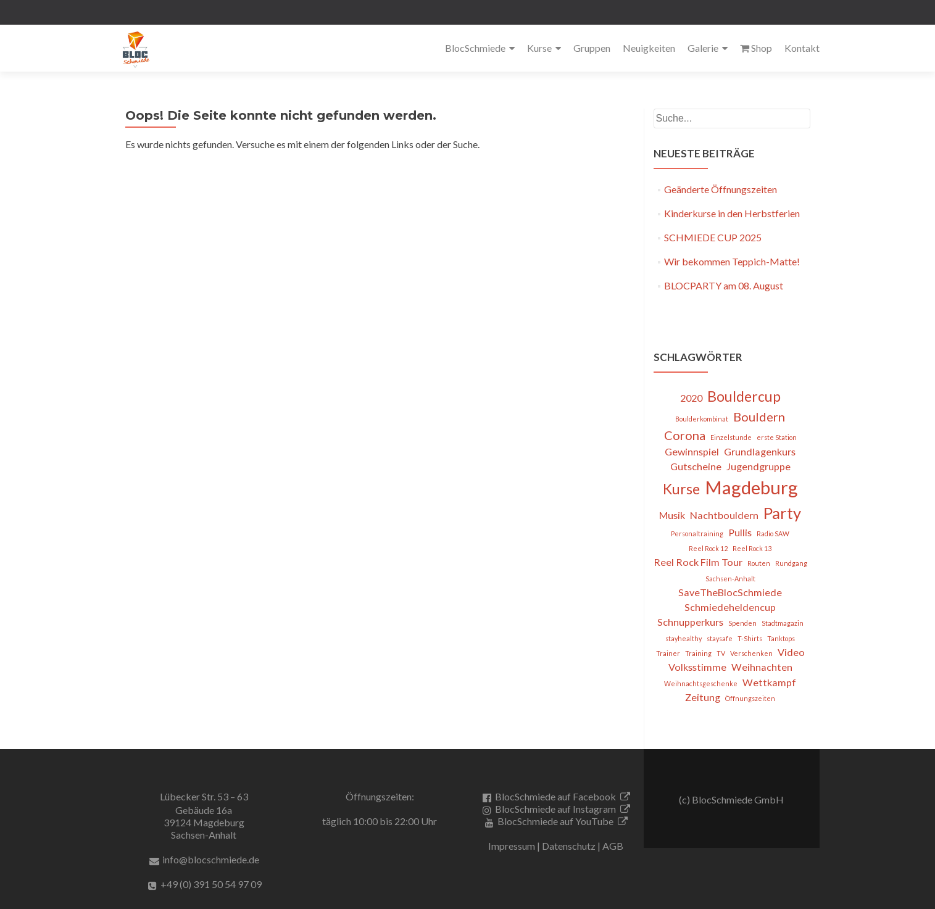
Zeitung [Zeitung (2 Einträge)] (702, 697)
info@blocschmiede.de (210, 859)
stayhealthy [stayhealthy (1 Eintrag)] (683, 638)
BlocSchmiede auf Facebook (555, 796)
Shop (756, 48)
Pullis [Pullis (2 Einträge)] (740, 532)
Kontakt (802, 48)
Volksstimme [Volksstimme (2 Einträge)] (697, 667)
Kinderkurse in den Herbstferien (732, 213)
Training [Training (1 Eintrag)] (698, 653)
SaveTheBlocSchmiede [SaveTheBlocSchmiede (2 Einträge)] (730, 592)
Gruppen (591, 48)
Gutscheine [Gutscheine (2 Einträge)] (695, 466)
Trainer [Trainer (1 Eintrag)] (668, 653)
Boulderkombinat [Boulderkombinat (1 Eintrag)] (701, 419)
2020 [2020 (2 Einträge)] (691, 398)
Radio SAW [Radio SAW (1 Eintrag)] (773, 533)
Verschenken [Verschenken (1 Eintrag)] (751, 653)
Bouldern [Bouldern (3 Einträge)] (759, 416)
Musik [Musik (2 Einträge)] (672, 515)
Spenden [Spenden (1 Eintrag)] (742, 623)
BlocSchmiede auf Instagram (555, 809)
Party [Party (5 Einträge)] (782, 513)
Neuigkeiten (649, 48)
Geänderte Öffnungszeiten (720, 189)
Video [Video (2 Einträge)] (791, 652)
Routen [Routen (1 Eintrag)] (758, 563)
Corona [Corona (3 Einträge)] (684, 435)
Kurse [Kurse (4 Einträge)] (681, 488)
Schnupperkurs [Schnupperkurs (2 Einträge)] (690, 622)
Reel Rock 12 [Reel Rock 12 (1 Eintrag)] (708, 548)
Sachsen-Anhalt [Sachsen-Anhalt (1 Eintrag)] (730, 579)
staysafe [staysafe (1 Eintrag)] (720, 638)
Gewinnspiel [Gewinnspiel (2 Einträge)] (692, 451)
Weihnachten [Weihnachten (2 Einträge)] (761, 667)
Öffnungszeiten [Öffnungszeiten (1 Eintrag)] (750, 698)
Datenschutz (569, 846)
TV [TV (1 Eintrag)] (721, 653)
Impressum (511, 846)
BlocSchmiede (475, 48)
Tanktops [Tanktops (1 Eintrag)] (781, 638)
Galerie (703, 48)
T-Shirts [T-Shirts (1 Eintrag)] (750, 638)
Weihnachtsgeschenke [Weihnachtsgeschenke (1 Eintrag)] (701, 683)
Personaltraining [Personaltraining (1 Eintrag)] (697, 533)
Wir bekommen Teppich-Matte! (732, 261)
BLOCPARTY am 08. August (723, 285)
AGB (612, 846)
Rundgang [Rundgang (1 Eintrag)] (791, 563)
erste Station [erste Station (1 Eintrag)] (777, 437)
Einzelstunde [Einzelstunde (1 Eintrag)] (731, 437)
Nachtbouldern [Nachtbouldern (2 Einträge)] (724, 515)
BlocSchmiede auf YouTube (555, 821)
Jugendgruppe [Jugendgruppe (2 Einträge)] (758, 466)
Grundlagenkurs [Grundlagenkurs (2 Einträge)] (760, 451)
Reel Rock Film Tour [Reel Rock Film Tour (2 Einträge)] (698, 562)
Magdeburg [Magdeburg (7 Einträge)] (751, 487)
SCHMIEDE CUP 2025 (713, 237)
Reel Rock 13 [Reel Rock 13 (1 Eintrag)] (752, 548)
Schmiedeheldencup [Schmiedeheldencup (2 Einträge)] (730, 607)
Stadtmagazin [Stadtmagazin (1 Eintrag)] (783, 623)
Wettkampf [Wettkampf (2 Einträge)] (769, 682)
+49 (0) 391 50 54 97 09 (211, 884)
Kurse (539, 48)
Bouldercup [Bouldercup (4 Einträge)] (744, 396)
